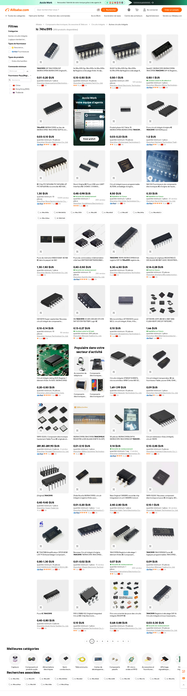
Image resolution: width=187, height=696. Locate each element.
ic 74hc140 (125, 679)
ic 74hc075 (29, 679)
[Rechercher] (109, 10)
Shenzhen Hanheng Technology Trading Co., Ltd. (162, 142)
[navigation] (20, 333)
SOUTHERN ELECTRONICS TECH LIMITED (53, 567)
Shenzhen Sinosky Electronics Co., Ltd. (52, 142)
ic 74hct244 (109, 679)
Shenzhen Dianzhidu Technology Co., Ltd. (126, 201)
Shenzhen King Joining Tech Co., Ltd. (88, 83)
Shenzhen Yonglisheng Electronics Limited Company (89, 203)
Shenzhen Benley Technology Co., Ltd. (52, 272)
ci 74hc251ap (63, 684)
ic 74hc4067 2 (155, 212)
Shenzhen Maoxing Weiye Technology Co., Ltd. (162, 85)
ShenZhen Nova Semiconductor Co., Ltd (53, 201)
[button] (98, 9)
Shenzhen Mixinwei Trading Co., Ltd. (160, 567)
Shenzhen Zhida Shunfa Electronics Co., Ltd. (89, 510)
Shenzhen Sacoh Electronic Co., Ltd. (160, 201)
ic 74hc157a (13, 679)
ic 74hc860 (77, 679)
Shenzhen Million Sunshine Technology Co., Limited (89, 451)
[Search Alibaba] (66, 9)
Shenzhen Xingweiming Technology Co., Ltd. (126, 334)
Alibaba (39, 24)
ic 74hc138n (46, 684)
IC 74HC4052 (60, 212)
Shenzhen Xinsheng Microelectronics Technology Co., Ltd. (162, 275)
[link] (183, 671)
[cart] (137, 10)
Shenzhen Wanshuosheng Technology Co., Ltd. (126, 272)
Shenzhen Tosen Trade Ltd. (48, 508)
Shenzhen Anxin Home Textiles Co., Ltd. (52, 626)
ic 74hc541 (31, 684)
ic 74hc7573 (76, 212)
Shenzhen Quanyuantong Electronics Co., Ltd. (53, 83)
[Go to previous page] (86, 641)
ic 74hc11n (140, 679)
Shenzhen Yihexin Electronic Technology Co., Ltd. (89, 567)
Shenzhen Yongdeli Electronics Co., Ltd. (53, 451)
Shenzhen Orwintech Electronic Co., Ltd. (162, 451)
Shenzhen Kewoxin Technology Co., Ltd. (126, 393)
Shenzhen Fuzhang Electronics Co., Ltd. (126, 628)
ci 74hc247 (123, 212)
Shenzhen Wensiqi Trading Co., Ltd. (87, 336)
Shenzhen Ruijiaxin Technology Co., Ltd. (162, 510)
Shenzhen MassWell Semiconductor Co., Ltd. (162, 336)
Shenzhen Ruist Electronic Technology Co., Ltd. (126, 85)
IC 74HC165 (59, 218)
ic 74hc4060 (93, 679)
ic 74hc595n (43, 212)
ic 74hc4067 (107, 212)
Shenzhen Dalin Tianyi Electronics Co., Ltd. (126, 510)
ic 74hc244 (44, 679)
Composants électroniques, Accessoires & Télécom (67, 24)
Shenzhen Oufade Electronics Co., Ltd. (161, 630)
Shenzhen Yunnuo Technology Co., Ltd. (52, 336)
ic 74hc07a (169, 679)
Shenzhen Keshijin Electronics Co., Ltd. (89, 277)
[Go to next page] (128, 641)
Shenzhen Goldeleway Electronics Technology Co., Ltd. (126, 453)
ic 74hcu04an (14, 684)
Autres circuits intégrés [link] (118, 24)
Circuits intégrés (98, 24)
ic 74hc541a (138, 212)
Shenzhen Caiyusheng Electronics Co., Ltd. (126, 571)
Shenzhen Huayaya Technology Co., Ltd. (89, 628)
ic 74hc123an (43, 218)
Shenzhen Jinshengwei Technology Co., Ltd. (126, 142)
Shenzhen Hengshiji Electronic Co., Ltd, (162, 393)
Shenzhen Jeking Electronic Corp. (50, 393)
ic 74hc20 (154, 679)
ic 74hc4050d (61, 679)
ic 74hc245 (91, 212)
